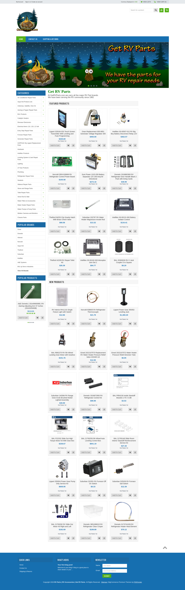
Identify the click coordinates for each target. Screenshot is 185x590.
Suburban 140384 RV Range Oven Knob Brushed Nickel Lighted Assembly (62, 398)
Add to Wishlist (37, 317)
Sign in (27, 2)
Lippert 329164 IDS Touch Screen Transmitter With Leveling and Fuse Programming (62, 134)
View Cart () (161, 2)
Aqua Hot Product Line (25, 102)
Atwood (20, 237)
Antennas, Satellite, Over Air (27, 106)
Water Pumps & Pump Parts (27, 209)
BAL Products (22, 114)
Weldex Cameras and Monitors (28, 213)
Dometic (20, 233)
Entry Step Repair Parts (25, 131)
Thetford (20, 250)
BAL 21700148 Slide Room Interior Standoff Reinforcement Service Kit (124, 441)
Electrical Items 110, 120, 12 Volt (28, 126)
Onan (19, 229)
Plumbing (21, 172)
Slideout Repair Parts (24, 184)
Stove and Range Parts (25, 188)
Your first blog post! (65, 565)
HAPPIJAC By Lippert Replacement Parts (29, 144)
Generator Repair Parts (25, 139)
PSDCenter (138, 582)
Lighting (20, 164)
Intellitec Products (23, 153)
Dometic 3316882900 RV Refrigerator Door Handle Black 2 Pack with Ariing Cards (124, 176)
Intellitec (20, 258)
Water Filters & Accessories (26, 201)
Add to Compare (42, 317)
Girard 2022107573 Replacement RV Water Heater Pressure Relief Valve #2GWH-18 (93, 355)
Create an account (36, 2)
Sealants (20, 180)
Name (98, 565)
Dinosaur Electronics (24, 122)
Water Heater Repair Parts (26, 205)
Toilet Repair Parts (24, 192)
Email (98, 570)
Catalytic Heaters (23, 118)
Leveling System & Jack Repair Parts (28, 158)
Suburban (21, 254)
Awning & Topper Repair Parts (27, 110)
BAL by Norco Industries (25, 266)
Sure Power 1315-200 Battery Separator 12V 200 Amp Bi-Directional (93, 176)
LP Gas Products (23, 168)
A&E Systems (22, 262)
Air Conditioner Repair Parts (27, 97)
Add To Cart (23, 318)
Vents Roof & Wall (23, 197)
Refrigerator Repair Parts (26, 176)
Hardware (21, 149)
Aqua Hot (21, 246)
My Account (19, 2)
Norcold (20, 242)
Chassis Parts (22, 217)
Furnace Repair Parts (25, 135)
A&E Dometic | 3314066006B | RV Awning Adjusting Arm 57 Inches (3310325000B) (31, 306)
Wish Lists (147, 2)
